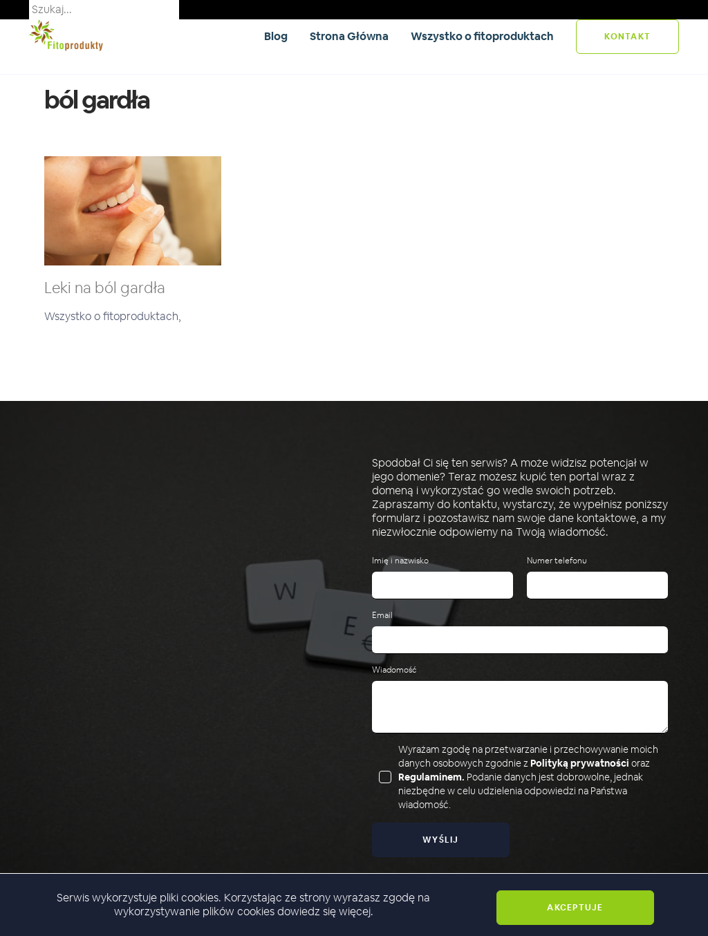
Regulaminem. (431, 777)
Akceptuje (575, 907)
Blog (276, 36)
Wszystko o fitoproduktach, (112, 316)
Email (382, 615)
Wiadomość (394, 670)
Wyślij (440, 839)
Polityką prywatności (579, 763)
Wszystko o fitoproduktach (482, 36)
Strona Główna (349, 36)
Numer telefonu (557, 561)
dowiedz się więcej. (325, 911)
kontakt (627, 36)
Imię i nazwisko (400, 561)
